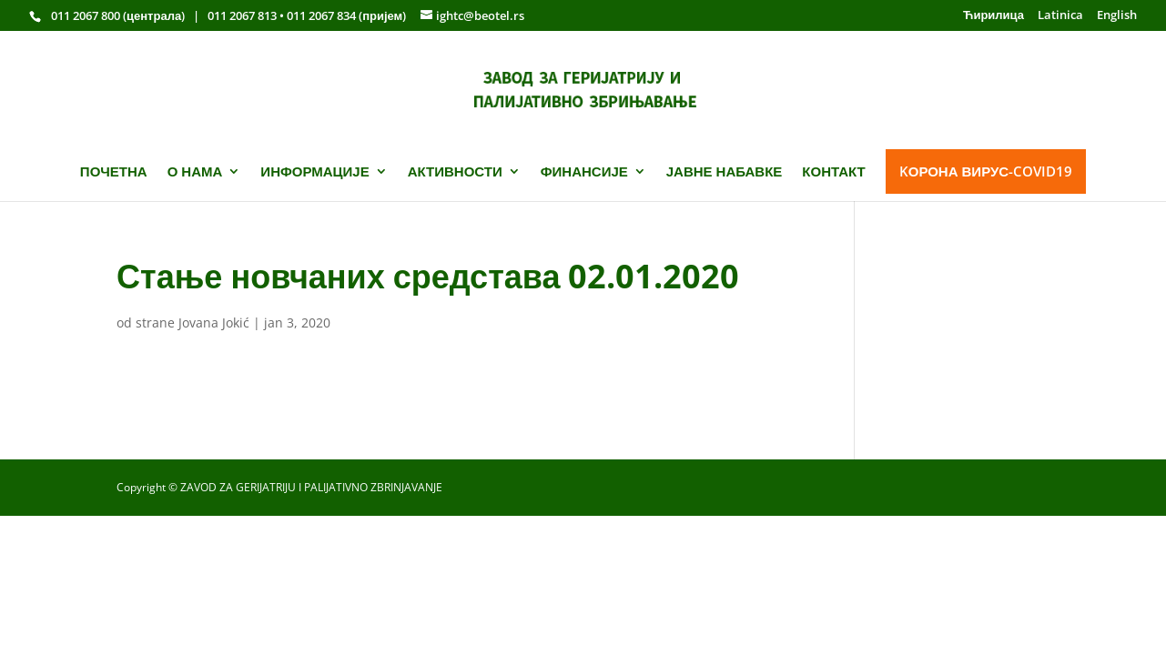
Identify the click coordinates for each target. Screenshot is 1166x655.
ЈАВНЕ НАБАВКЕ (724, 171)
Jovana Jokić (213, 322)
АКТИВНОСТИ (455, 171)
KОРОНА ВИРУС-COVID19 (985, 171)
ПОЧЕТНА (113, 171)
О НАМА (195, 171)
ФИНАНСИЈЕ (584, 171)
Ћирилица (993, 16)
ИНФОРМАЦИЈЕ (314, 171)
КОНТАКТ (833, 171)
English (1117, 16)
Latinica (1060, 16)
